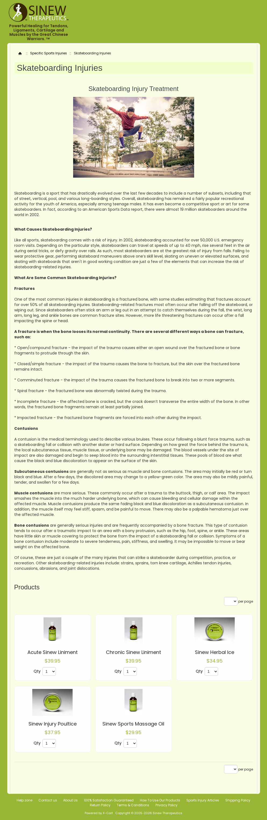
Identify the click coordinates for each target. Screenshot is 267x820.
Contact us (47, 800)
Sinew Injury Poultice (53, 724)
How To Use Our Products (160, 800)
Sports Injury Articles (202, 800)
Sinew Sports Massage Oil (133, 724)
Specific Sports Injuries (48, 53)
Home (20, 53)
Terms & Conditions (133, 805)
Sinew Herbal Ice (214, 652)
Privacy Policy (166, 805)
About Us (70, 800)
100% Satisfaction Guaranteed (109, 800)
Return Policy (100, 805)
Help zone (24, 800)
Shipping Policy (237, 800)
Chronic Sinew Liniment (133, 652)
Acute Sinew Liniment (52, 652)
